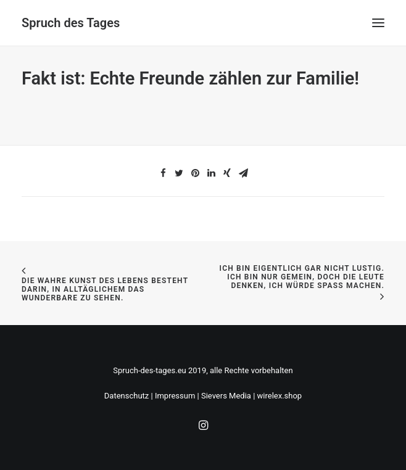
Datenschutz (126, 395)
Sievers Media (226, 395)
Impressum (175, 395)
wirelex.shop (279, 395)
